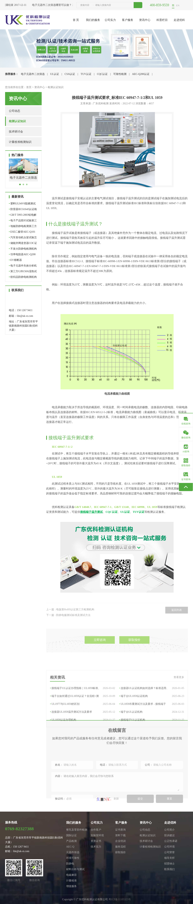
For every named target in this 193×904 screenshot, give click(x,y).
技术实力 (96, 846)
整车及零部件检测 (76, 829)
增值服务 (71, 886)
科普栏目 (162, 19)
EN (177, 5)
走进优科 (179, 19)
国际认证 (71, 835)
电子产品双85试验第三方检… (23, 221)
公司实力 (110, 19)
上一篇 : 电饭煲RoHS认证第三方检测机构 (70, 620)
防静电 (70, 863)
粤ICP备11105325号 (120, 899)
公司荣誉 (169, 852)
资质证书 (96, 841)
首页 (28, 87)
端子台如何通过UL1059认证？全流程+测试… (82, 729)
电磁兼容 (71, 875)
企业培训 (120, 841)
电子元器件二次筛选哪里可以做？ (53, 5)
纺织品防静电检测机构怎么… (23, 278)
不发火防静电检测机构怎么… (23, 249)
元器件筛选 (72, 852)
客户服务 (127, 19)
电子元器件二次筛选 (33, 74)
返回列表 (176, 621)
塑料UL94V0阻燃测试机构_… (22, 204)
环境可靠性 (72, 858)
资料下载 (120, 835)
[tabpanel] (23, 172)
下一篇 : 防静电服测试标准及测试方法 (68, 626)
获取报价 (134, 653)
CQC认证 (102, 74)
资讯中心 (144, 19)
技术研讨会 (16, 131)
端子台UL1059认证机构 (151, 729)
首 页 (76, 19)
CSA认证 (70, 74)
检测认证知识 (56, 87)
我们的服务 (93, 19)
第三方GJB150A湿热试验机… (23, 272)
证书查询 (120, 829)
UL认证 (54, 74)
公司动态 (14, 110)
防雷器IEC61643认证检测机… (23, 210)
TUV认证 (86, 74)
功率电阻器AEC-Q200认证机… (22, 255)
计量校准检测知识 (20, 141)
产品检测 (71, 841)
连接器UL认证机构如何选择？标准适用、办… (151, 721)
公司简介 (169, 829)
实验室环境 (97, 835)
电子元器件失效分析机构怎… (23, 266)
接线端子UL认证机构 (151, 753)
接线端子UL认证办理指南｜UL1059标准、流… (82, 721)
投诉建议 (169, 835)
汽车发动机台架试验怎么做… (23, 238)
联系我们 (169, 869)
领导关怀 (169, 858)
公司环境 (169, 846)
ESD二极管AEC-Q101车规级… (22, 232)
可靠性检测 (119, 74)
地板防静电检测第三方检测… (23, 227)
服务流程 (120, 846)
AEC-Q (70, 846)
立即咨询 (100, 653)
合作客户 (96, 829)
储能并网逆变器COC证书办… (23, 244)
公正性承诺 (170, 841)
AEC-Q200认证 (140, 74)
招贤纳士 (169, 863)
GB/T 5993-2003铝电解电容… (22, 215)
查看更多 (179, 710)
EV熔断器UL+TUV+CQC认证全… (23, 261)
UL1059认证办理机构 (82, 753)
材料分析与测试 (75, 869)
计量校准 (71, 880)
